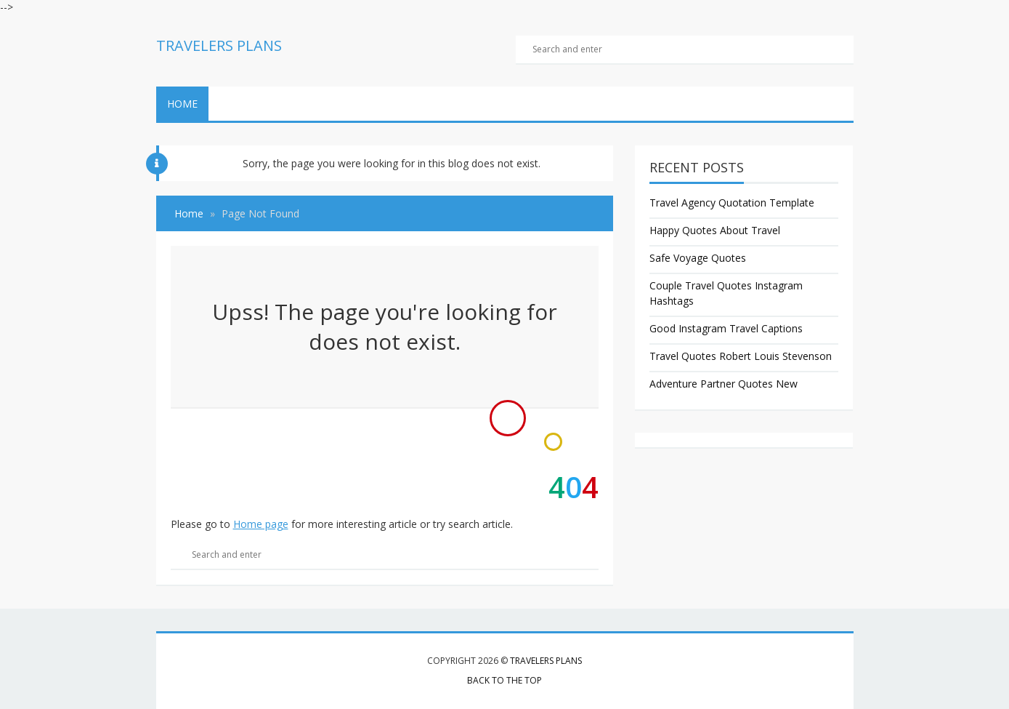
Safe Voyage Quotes (697, 258)
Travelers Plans (546, 660)
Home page (260, 524)
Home (182, 104)
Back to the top (504, 680)
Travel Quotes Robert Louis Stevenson (740, 356)
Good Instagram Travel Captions (726, 328)
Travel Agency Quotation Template (731, 202)
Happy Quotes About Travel (714, 230)
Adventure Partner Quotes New (723, 383)
